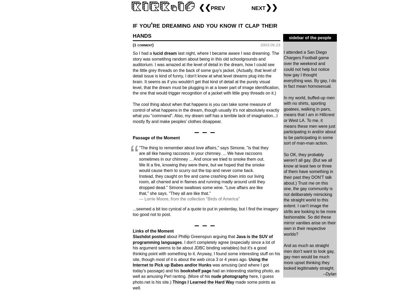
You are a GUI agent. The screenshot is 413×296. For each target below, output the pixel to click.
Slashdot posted (149, 236)
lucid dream (165, 53)
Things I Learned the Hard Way (203, 282)
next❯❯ (265, 7)
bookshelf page (195, 271)
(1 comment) (143, 45)
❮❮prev (212, 7)
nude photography (229, 276)
